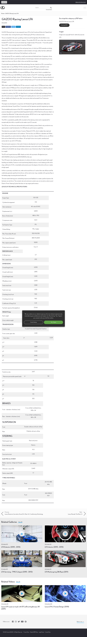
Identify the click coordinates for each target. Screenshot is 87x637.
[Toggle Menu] (84, 7)
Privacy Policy (26, 632)
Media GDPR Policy (34, 632)
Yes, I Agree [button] (53, 322)
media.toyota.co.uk (80, 2)
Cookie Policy (48, 632)
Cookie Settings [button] (33, 322)
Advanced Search (49, 9)
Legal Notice (41, 632)
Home (2, 13)
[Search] (43, 8)
